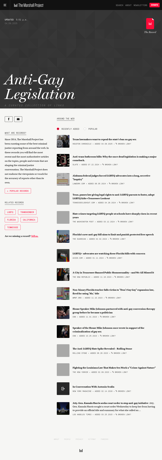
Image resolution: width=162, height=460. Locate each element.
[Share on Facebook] (9, 119)
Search (119, 5)
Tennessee (12, 227)
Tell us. (34, 236)
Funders (104, 439)
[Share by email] (18, 119)
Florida (11, 219)
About (128, 5)
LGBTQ (10, 212)
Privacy (79, 439)
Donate (154, 5)
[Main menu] (5, 5)
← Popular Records (18, 190)
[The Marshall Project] (28, 5)
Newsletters (140, 5)
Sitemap (92, 439)
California (29, 219)
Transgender (27, 212)
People (67, 439)
